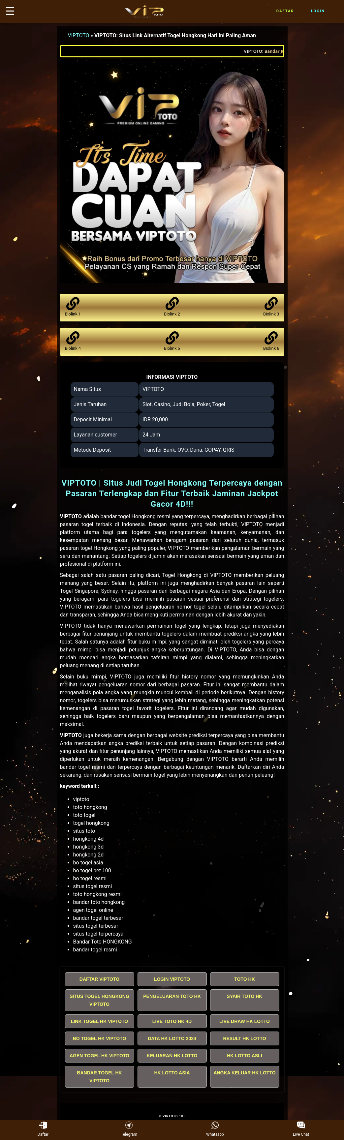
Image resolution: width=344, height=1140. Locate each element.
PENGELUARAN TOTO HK (172, 996)
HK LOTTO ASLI (244, 1055)
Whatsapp (215, 1129)
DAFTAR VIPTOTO (99, 979)
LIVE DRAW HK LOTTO (244, 1021)
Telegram (129, 1129)
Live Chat (301, 1129)
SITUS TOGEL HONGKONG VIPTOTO (99, 1000)
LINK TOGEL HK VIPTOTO (99, 1021)
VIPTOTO (78, 35)
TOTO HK (244, 979)
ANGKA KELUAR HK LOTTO (244, 1072)
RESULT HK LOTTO (244, 1038)
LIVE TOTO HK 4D (172, 1021)
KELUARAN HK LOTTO (172, 1055)
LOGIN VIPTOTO (172, 979)
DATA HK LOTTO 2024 (172, 1038)
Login (318, 11)
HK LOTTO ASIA (172, 1072)
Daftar (285, 11)
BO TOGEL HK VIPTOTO (99, 1038)
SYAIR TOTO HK (245, 996)
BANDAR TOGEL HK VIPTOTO (99, 1076)
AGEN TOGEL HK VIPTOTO (99, 1055)
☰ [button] (10, 11)
